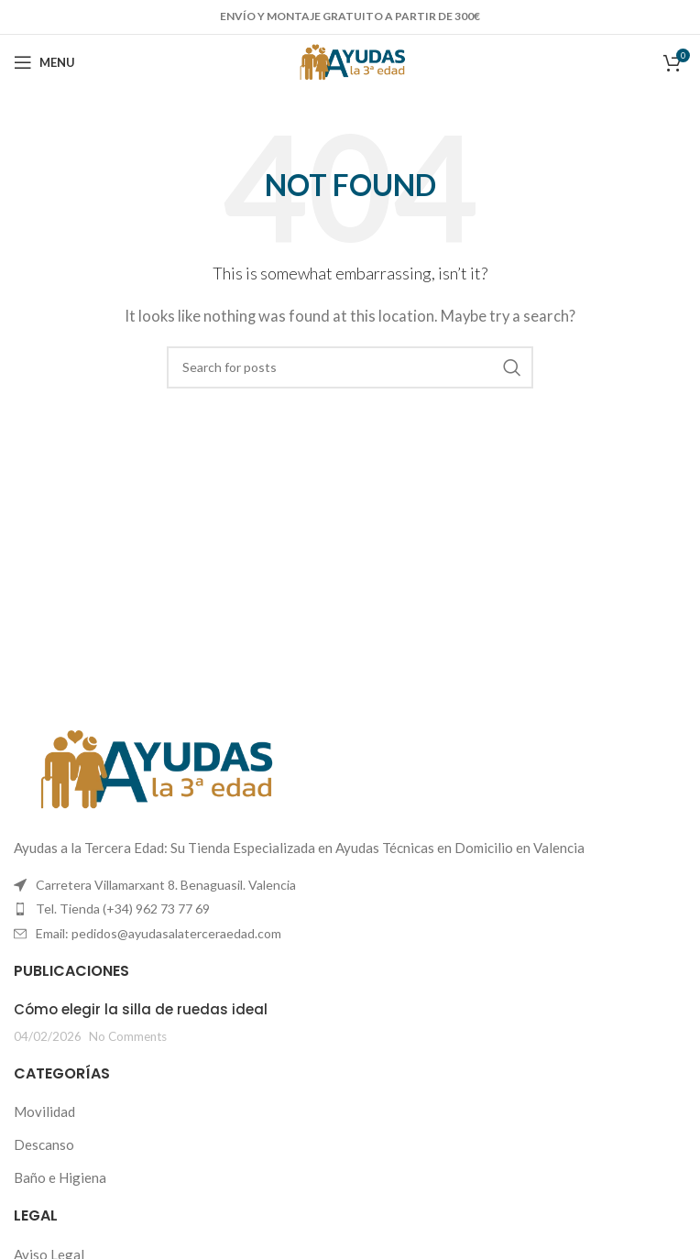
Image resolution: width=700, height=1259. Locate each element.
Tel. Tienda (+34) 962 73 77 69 (123, 908)
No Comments (128, 1036)
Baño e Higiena (60, 1177)
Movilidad (44, 1111)
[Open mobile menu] (44, 62)
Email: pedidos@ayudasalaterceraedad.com (158, 933)
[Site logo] (350, 60)
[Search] (350, 367)
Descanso (44, 1144)
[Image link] (151, 768)
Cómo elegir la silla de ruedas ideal (141, 1009)
